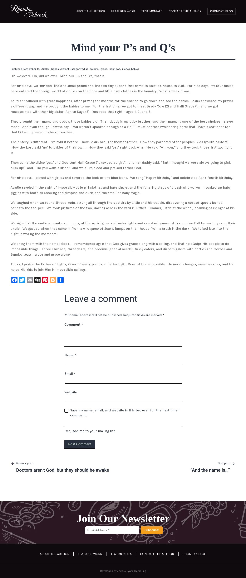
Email (69, 374)
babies (135, 68)
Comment (73, 324)
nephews (114, 68)
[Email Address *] (112, 530)
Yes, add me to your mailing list (123, 427)
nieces (125, 68)
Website (70, 392)
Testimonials (152, 11)
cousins (93, 68)
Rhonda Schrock (60, 68)
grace (103, 68)
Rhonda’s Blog (221, 11)
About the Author (90, 11)
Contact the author (185, 11)
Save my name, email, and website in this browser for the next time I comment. (124, 412)
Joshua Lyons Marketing (131, 570)
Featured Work (123, 11)
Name (70, 355)
